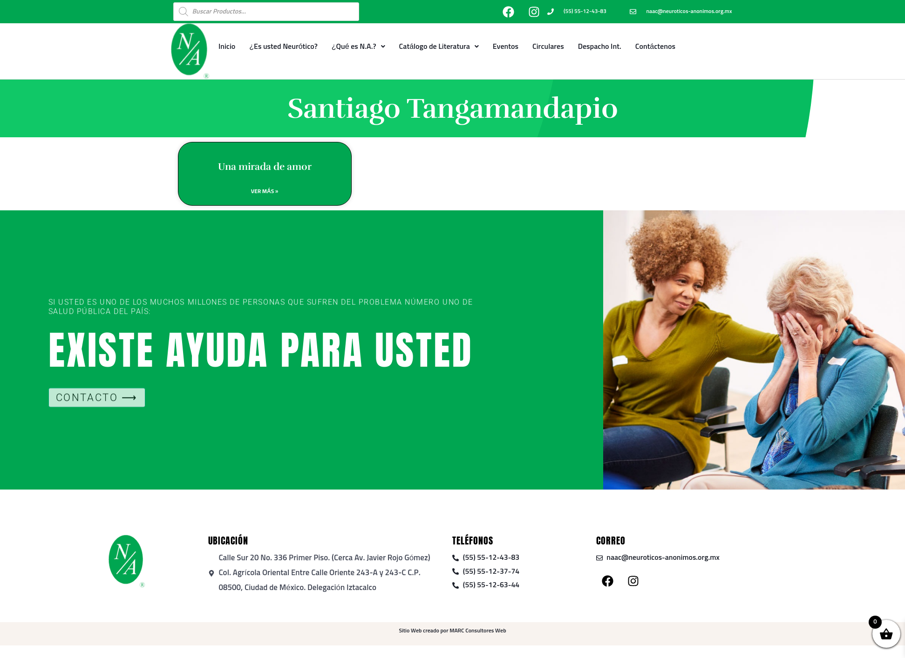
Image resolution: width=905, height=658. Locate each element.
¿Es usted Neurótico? (283, 46)
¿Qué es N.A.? (358, 46)
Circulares (548, 46)
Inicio (226, 46)
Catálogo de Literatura (439, 46)
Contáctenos (655, 46)
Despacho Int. (599, 46)
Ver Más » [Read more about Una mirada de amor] (265, 195)
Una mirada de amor (265, 169)
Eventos (505, 46)
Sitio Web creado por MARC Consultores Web (452, 632)
